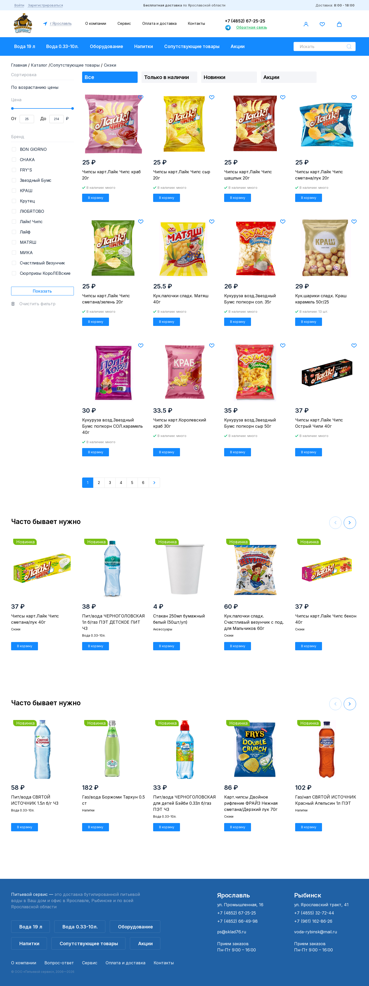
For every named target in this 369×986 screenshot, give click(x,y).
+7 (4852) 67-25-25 (245, 21)
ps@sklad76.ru (231, 931)
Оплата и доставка (159, 23)
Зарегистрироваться (45, 5)
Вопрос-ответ (59, 962)
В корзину (95, 198)
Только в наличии (166, 77)
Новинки (214, 77)
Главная (19, 65)
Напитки (143, 46)
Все (89, 77)
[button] (350, 523)
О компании (95, 23)
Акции (238, 46)
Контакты (196, 23)
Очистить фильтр (37, 303)
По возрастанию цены (34, 87)
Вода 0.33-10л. (62, 46)
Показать (42, 291)
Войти (19, 5)
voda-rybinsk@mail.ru (315, 931)
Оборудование (106, 46)
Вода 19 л (24, 46)
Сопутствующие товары (191, 46)
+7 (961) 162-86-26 (313, 921)
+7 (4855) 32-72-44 (314, 912)
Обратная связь (251, 27)
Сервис (124, 23)
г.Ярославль (60, 23)
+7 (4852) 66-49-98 (237, 921)
